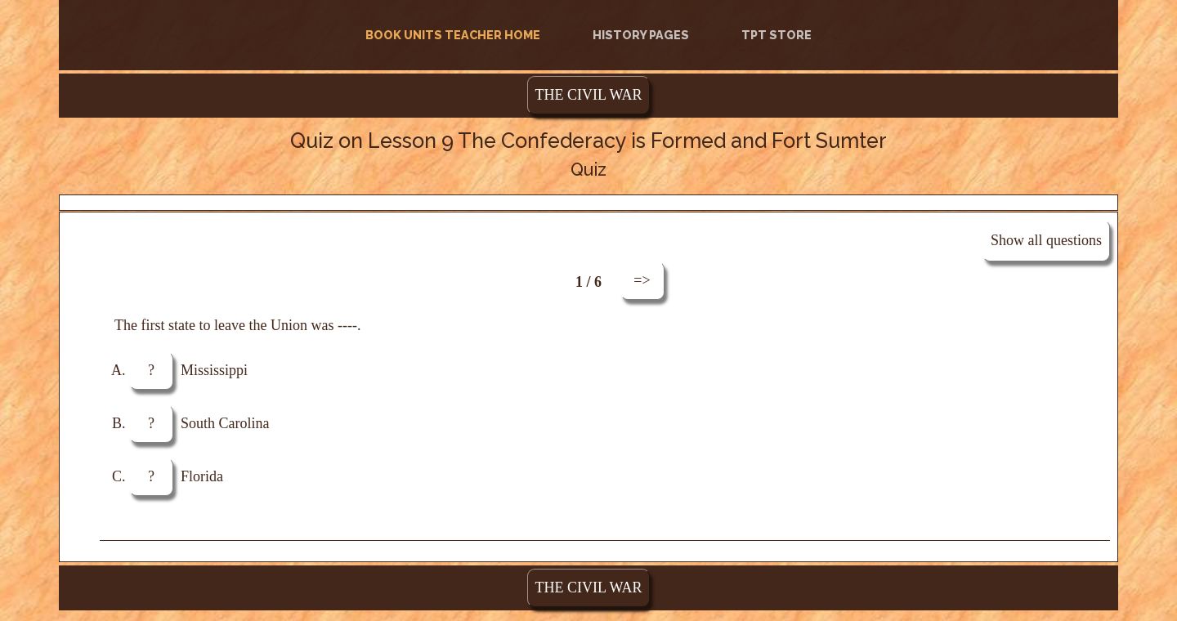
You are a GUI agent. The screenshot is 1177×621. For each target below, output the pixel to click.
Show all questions (1046, 240)
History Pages (641, 35)
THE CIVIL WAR (588, 95)
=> (641, 280)
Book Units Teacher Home (456, 34)
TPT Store (776, 35)
